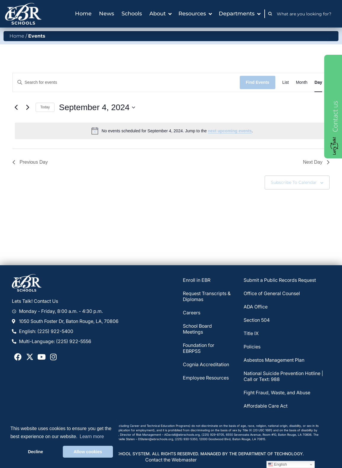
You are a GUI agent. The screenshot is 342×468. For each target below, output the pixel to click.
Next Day (316, 162)
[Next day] (27, 107)
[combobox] (305, 14)
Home (16, 36)
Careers (191, 313)
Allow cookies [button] (87, 451)
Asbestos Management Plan (274, 360)
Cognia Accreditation (206, 364)
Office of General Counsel (272, 293)
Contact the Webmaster (171, 460)
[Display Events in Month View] (301, 82)
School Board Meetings (197, 329)
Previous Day (30, 162)
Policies (252, 347)
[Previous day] (16, 107)
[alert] (172, 131)
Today (45, 107)
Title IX (251, 333)
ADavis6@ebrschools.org (182, 434)
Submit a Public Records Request (280, 280)
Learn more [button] (92, 436)
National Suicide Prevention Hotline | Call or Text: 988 (283, 376)
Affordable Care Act (265, 406)
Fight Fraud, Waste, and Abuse (277, 392)
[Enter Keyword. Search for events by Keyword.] (126, 82)
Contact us (335, 116)
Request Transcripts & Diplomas (207, 296)
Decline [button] (35, 451)
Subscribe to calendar (294, 182)
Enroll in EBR (196, 280)
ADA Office (256, 307)
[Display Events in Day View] (318, 82)
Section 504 (257, 320)
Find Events (257, 82)
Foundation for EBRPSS (198, 348)
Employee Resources (206, 378)
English (277, 464)
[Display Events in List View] (285, 82)
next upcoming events (230, 130)
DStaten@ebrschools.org (155, 439)
